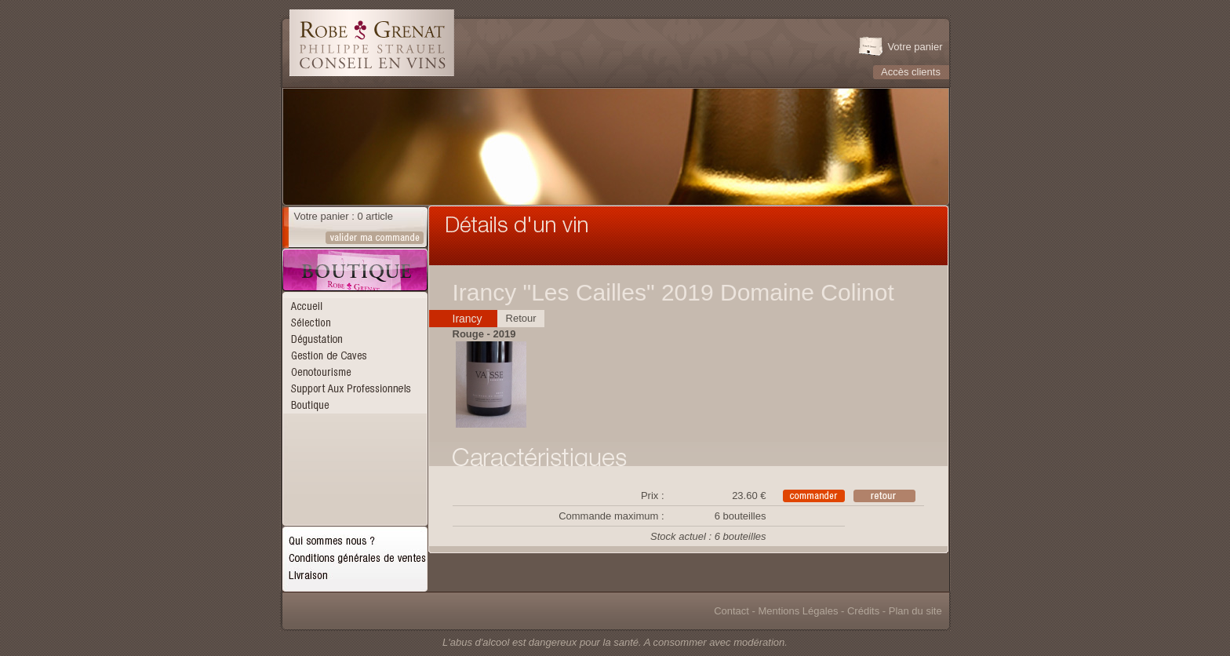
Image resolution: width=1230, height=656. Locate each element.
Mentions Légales (799, 611)
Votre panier (914, 47)
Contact (731, 611)
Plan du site (915, 611)
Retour (521, 318)
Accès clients (911, 72)
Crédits (863, 611)
